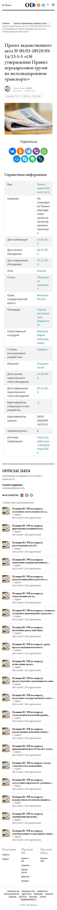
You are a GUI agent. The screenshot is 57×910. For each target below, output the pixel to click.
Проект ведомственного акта (43, 188)
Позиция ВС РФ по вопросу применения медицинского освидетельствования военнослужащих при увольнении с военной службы (32, 527)
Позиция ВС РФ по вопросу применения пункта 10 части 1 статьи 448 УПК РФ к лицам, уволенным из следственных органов (32, 747)
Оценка (41, 270)
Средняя (42, 349)
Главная (5, 23)
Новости (5, 855)
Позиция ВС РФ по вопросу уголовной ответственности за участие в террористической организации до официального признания (29, 510)
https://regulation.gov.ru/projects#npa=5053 (43, 445)
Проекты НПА (28, 891)
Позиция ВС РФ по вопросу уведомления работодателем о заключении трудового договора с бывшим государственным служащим (33, 578)
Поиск (43, 897)
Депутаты (25, 877)
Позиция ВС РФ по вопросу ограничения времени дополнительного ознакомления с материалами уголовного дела (31, 815)
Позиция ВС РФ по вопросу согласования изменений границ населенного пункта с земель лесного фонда (33, 713)
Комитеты (25, 865)
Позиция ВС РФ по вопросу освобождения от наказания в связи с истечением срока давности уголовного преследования (33, 832)
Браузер (33, 897)
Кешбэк (12, 897)
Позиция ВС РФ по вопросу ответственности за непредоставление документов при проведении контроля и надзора (31, 595)
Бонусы (23, 897)
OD (29, 5)
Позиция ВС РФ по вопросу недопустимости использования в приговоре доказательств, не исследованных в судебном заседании (33, 798)
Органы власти (11, 894)
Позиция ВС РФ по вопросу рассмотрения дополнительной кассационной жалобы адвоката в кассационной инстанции (30, 730)
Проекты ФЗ (13, 891)
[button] (7, 5)
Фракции (25, 881)
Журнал (5, 859)
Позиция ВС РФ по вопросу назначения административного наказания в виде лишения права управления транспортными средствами (30, 561)
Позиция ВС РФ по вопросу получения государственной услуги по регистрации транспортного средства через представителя (33, 697)
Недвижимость (28, 900)
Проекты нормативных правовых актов (30, 23)
